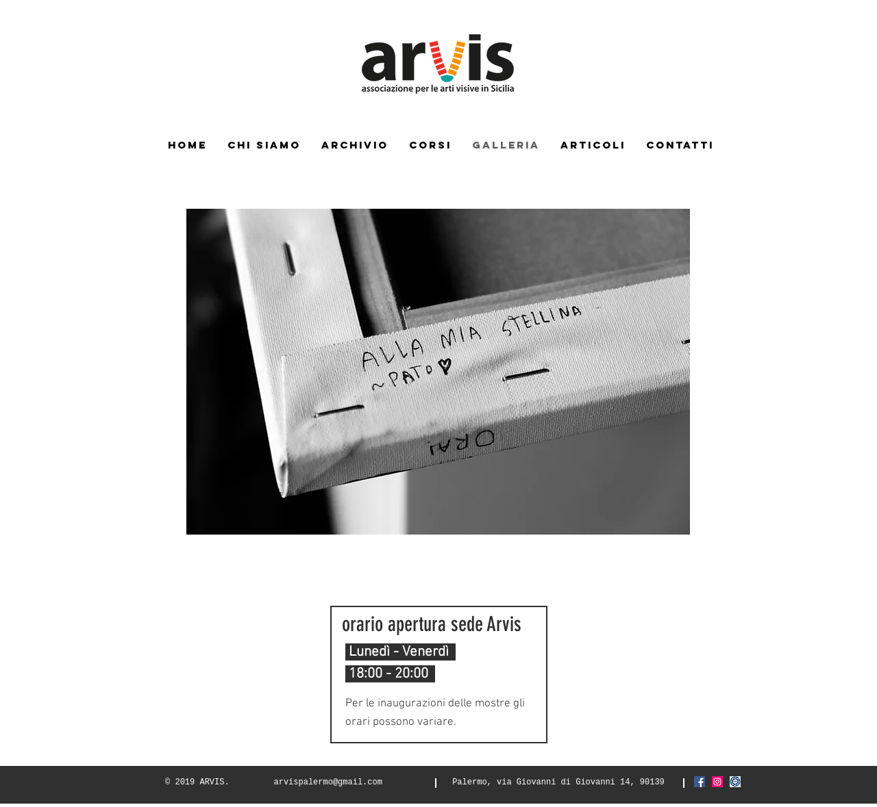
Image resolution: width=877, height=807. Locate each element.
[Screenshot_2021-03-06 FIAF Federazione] (735, 781)
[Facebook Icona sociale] (699, 781)
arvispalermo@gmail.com (328, 782)
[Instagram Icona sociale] (717, 781)
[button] (438, 372)
